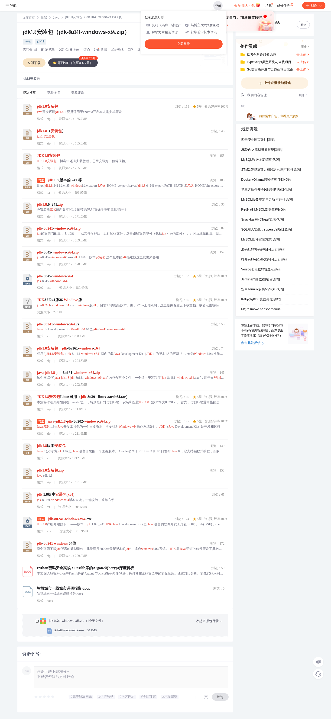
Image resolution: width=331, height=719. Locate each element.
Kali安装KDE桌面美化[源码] (261, 299)
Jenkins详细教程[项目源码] (260, 279)
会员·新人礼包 (247, 5)
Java (56, 17)
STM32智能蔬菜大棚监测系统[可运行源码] (271, 170)
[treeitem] (129, 626)
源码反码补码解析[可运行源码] (263, 249)
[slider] (44, 697)
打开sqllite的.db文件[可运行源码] (264, 259)
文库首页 (29, 17)
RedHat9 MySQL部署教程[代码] (263, 210)
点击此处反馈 (252, 343)
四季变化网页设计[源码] (258, 140)
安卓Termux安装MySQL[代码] (262, 289)
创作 (314, 5)
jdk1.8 (41, 41)
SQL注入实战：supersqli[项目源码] (266, 229)
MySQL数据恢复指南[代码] (260, 160)
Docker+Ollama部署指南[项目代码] (266, 180)
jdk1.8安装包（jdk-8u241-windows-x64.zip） (76, 32)
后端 (44, 17)
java (28, 41)
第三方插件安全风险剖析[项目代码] (266, 190)
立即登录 (183, 44)
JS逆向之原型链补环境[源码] (261, 150)
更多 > (305, 46)
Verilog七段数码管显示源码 (260, 269)
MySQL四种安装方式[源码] (260, 239)
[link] (29, 17)
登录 (218, 5)
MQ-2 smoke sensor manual (261, 309)
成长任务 (285, 4)
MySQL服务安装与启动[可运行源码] (267, 200)
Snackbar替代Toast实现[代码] (262, 219)
